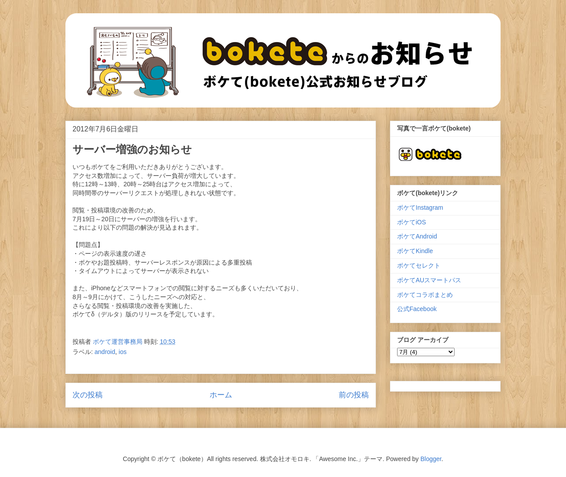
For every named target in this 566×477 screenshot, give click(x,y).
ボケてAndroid (417, 236)
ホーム (221, 395)
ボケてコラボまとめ (425, 294)
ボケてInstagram (420, 207)
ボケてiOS (411, 222)
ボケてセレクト (418, 265)
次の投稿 (88, 395)
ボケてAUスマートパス (429, 280)
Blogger (431, 458)
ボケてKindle (415, 250)
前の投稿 (354, 395)
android (105, 351)
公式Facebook (416, 308)
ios (122, 351)
